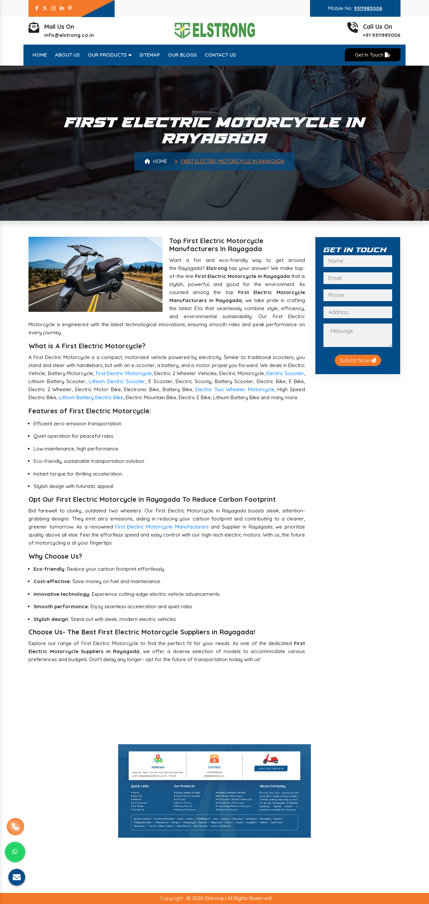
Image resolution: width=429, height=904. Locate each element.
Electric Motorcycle (218, 833)
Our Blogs (182, 55)
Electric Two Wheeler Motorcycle (234, 389)
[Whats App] (15, 852)
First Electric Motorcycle (124, 373)
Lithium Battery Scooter (206, 828)
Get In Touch (372, 55)
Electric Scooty (205, 831)
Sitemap (149, 55)
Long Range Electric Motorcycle (220, 832)
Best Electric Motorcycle (219, 829)
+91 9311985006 (382, 37)
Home (40, 55)
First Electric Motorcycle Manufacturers (162, 527)
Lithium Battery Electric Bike (91, 397)
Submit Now (358, 360)
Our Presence (193, 831)
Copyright (171, 898)
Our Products (109, 55)
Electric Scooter (285, 373)
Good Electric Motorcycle (219, 831)
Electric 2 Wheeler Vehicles (219, 828)
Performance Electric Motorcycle (220, 830)
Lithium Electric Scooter (117, 381)
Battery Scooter (205, 832)
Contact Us (220, 55)
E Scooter (204, 830)
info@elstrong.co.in (69, 37)
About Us (67, 55)
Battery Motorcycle (206, 833)
